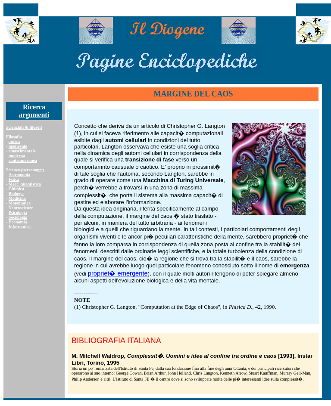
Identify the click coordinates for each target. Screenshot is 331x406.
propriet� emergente (118, 273)
